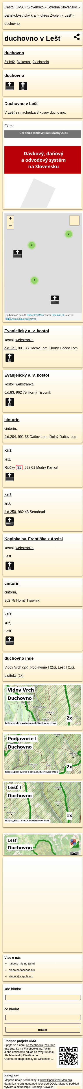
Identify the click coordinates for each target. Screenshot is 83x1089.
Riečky (13, 467)
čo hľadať (11, 1009)
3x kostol (24, 62)
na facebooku (34, 1045)
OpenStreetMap (35, 315)
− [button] (10, 225)
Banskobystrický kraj (20, 15)
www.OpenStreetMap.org (56, 1080)
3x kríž (9, 62)
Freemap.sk (58, 315)
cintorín (12, 419)
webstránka (25, 340)
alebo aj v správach (21, 976)
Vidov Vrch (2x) (16, 667)
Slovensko (35, 7)
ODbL (53, 1083)
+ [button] (10, 219)
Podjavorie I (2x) (43, 667)
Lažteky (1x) (14, 675)
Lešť (68, 15)
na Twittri (45, 1048)
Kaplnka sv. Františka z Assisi (33, 539)
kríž (7, 450)
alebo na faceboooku (22, 970)
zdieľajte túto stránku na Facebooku (29, 1046)
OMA (20, 7)
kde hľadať (12, 989)
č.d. (10, 348)
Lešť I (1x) (66, 667)
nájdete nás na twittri (22, 963)
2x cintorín (41, 62)
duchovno (12, 23)
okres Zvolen (51, 15)
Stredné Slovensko (62, 7)
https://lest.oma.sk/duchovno (21, 318)
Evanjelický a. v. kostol (26, 331)
